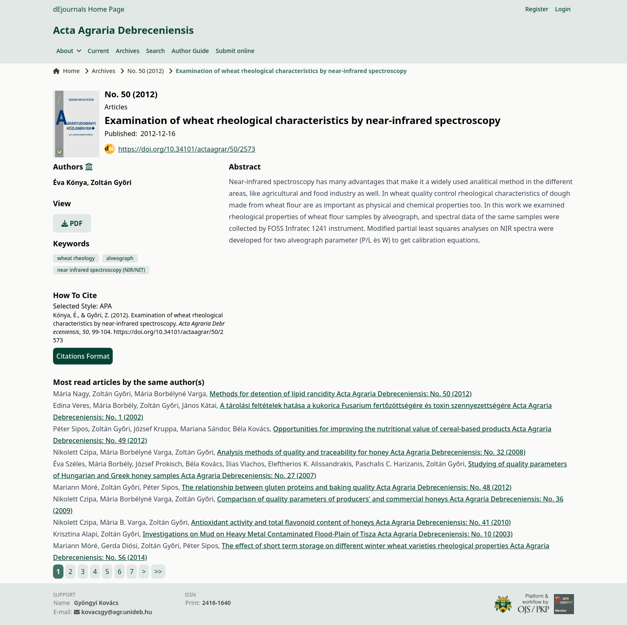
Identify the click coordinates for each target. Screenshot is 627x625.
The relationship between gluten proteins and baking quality (279, 487)
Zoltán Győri (111, 182)
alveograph (120, 258)
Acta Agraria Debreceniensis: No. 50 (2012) (403, 393)
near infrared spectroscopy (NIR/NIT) (101, 269)
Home (66, 71)
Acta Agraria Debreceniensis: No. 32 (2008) (457, 452)
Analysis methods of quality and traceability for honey (303, 452)
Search (155, 51)
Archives (127, 51)
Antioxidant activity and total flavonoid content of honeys (283, 522)
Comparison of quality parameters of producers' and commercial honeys (333, 499)
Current (98, 51)
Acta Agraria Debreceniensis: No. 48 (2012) (444, 487)
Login (563, 9)
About (68, 51)
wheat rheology (76, 258)
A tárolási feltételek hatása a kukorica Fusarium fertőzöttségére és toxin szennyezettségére (366, 405)
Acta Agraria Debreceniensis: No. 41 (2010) (443, 522)
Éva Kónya (71, 182)
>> (158, 571)
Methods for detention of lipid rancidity (273, 393)
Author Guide (190, 51)
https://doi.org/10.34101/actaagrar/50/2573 (179, 149)
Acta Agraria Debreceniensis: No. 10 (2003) (445, 534)
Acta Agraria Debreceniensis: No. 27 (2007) (248, 475)
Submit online (235, 51)
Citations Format (82, 356)
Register (536, 9)
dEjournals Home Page (88, 9)
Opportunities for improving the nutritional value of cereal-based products (392, 428)
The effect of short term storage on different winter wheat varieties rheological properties (366, 545)
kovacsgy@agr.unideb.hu (116, 612)
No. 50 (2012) (145, 71)
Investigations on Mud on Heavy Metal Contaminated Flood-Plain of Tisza (260, 534)
